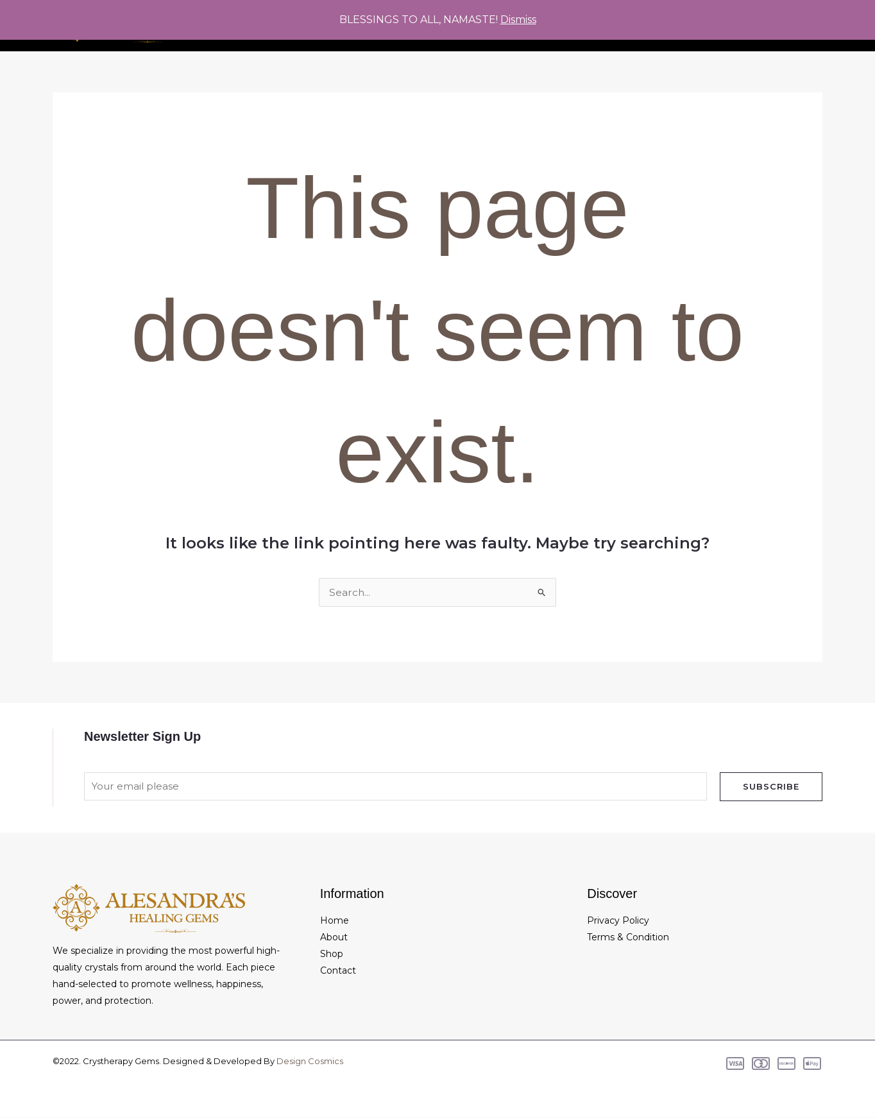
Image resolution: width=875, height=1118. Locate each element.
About (334, 938)
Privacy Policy (618, 921)
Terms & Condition (628, 938)
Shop (331, 954)
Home (334, 921)
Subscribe (771, 786)
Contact (338, 971)
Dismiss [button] (518, 19)
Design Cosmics (309, 1061)
